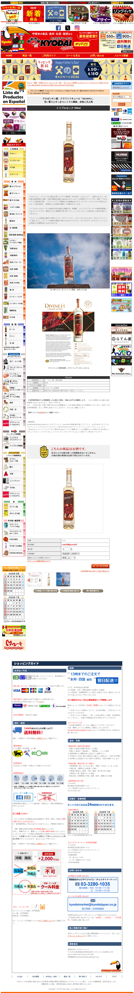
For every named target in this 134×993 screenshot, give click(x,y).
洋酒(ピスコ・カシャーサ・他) (50, 83)
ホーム (29, 83)
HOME (9, 55)
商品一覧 (27, 55)
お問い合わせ (97, 55)
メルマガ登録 (121, 55)
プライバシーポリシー (76, 936)
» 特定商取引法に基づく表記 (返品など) (95, 571)
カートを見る (73, 55)
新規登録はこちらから (121, 87)
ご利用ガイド (49, 55)
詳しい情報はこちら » (14, 133)
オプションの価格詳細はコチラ (38, 561)
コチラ (42, 412)
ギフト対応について (46, 921)
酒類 (35, 83)
